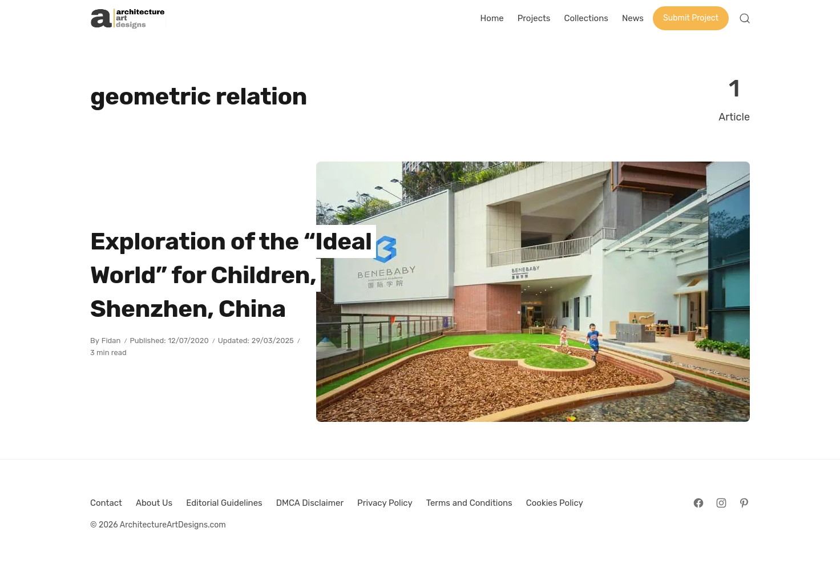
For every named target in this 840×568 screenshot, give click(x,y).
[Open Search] (744, 18)
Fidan (111, 340)
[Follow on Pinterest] (744, 503)
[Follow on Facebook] (698, 503)
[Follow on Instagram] (721, 503)
